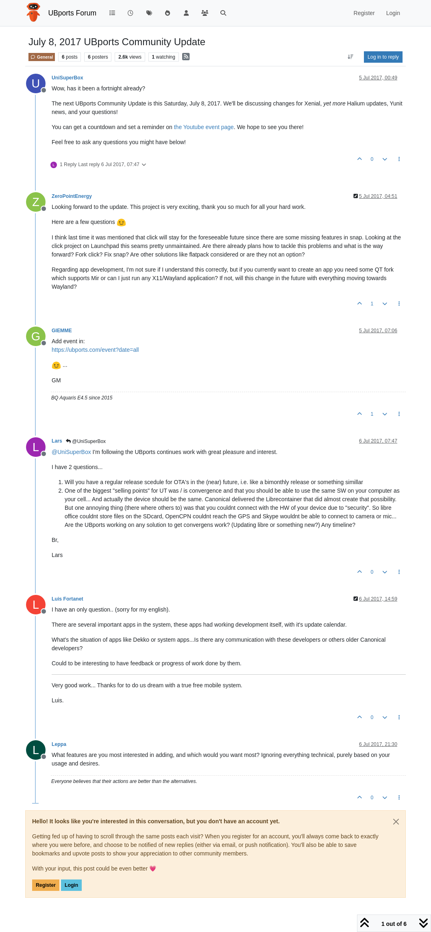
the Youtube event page (204, 127)
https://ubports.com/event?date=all (95, 349)
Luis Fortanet (67, 599)
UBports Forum (72, 13)
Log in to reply (383, 57)
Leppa (59, 744)
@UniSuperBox (86, 441)
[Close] (396, 822)
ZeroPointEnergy (72, 196)
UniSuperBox (67, 78)
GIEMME (62, 330)
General (41, 57)
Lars (57, 441)
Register (46, 885)
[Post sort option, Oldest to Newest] (350, 57)
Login (71, 885)
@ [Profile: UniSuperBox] (71, 452)
